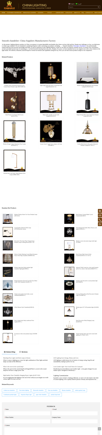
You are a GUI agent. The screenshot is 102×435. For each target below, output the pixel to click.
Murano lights (40, 406)
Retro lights (39, 403)
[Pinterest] (55, 430)
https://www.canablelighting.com (9, 422)
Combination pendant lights (10, 325)
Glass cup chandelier (53, 321)
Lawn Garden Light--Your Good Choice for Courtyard (68, 298)
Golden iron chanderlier (9, 321)
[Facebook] (47, 430)
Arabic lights (40, 412)
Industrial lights (40, 410)
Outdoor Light (56, 413)
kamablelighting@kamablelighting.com (11, 415)
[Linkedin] (50, 430)
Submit (51, 376)
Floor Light (56, 403)
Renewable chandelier (38, 321)
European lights (40, 399)
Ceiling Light (56, 401)
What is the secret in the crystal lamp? (13, 298)
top (99, 428)
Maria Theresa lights (41, 408)
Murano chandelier (66, 321)
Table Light (56, 406)
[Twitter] (52, 430)
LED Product (56, 410)
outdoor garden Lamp (80, 321)
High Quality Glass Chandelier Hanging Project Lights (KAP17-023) (21, 306)
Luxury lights (40, 401)
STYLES (39, 394)
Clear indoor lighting (24, 321)
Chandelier (55, 396)
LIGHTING (56, 394)
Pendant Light (56, 399)
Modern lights (40, 396)
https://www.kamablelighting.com (10, 420)
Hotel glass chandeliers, (79, 46)
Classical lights (40, 415)
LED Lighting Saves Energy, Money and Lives (65, 289)
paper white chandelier (41, 325)
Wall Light (55, 408)
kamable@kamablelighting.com (12, 412)
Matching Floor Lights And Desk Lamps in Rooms (16, 289)
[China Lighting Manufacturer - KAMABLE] (9, 5)
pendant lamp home (55, 325)
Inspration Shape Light (26, 325)
